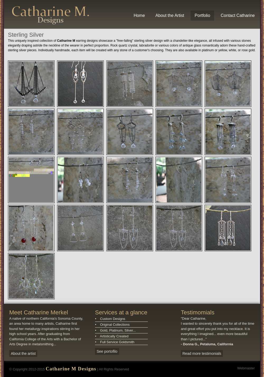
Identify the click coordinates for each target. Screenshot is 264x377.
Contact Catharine (238, 15)
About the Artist (169, 15)
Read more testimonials (201, 353)
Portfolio (202, 15)
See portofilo (107, 351)
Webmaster (246, 368)
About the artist (23, 353)
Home (139, 15)
